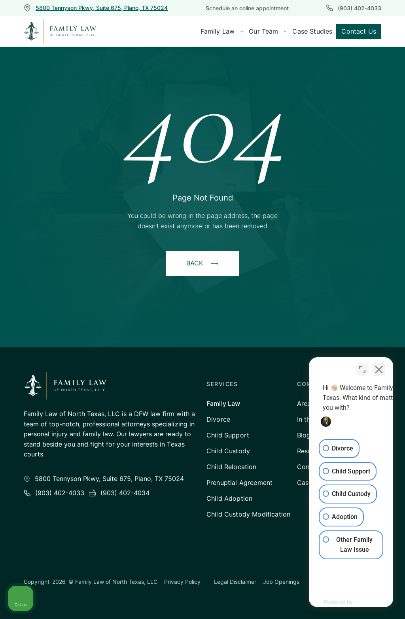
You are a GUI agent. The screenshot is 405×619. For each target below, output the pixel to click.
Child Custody (228, 451)
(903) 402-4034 (125, 493)
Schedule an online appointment (247, 8)
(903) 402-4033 (359, 8)
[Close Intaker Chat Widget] (379, 366)
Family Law (223, 403)
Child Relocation (231, 467)
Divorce (218, 419)
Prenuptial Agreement (239, 482)
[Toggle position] (362, 366)
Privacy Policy (182, 581)
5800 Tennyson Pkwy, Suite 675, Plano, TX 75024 (102, 7)
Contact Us (358, 31)
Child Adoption (229, 498)
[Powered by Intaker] (338, 602)
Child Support (227, 435)
